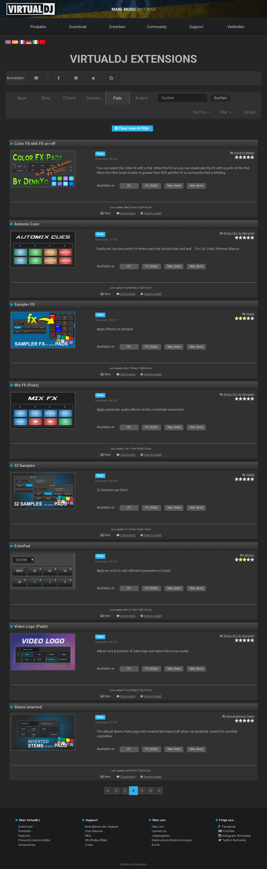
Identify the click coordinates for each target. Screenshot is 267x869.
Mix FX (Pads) (26, 385)
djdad (250, 314)
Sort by (201, 112)
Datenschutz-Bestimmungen (172, 840)
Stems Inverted (28, 707)
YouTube (226, 831)
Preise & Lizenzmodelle (34, 840)
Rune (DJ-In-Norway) (239, 233)
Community (157, 27)
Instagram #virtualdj (235, 836)
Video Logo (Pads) (31, 626)
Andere (142, 98)
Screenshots (26, 845)
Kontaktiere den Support (101, 826)
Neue (21, 98)
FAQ (88, 836)
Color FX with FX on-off (34, 144)
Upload (249, 112)
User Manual (94, 831)
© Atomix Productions (133, 864)
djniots (249, 555)
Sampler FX (24, 304)
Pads (117, 98)
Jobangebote (161, 836)
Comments (127, 213)
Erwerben (117, 27)
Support (196, 27)
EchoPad (22, 546)
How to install (153, 213)
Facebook (227, 826)
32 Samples (24, 466)
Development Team (240, 716)
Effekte (69, 98)
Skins (45, 98)
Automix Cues (26, 224)
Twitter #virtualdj (232, 840)
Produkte (38, 27)
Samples (93, 98)
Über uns (158, 826)
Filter (225, 112)
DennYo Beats (244, 153)
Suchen (220, 98)
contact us (159, 831)
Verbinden (235, 27)
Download (77, 27)
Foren (89, 845)
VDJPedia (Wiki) (96, 840)
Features (24, 836)
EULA (156, 845)
